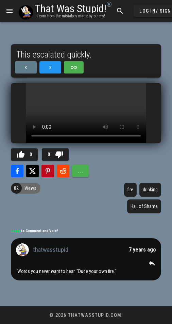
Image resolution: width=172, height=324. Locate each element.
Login (16, 231)
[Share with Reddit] (63, 171)
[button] (152, 263)
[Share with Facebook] (17, 171)
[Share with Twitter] (32, 171)
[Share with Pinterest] (47, 171)
